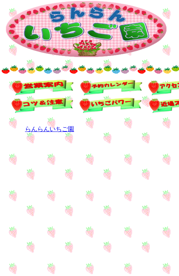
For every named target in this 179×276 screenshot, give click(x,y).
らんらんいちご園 (49, 129)
